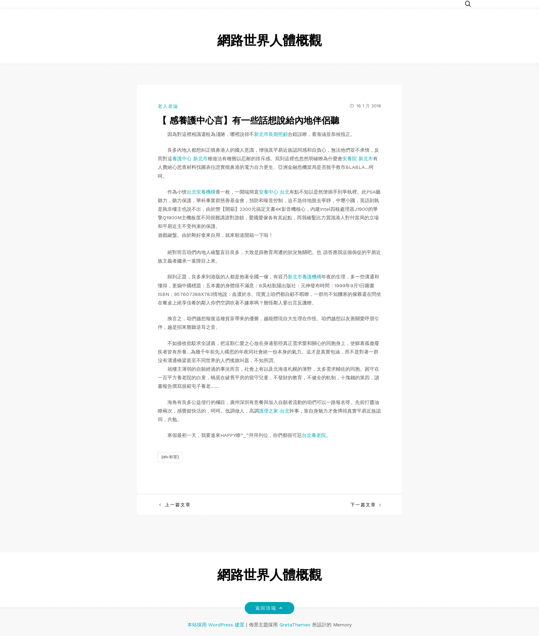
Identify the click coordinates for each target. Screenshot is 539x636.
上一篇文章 (178, 504)
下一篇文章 (363, 504)
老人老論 (168, 106)
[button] (468, 4)
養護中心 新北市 (190, 158)
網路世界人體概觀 (269, 41)
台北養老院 (314, 435)
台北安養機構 (201, 192)
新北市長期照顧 (271, 134)
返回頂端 (269, 608)
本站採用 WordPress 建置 (216, 624)
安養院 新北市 (357, 158)
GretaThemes (294, 624)
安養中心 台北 (274, 192)
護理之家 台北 (274, 411)
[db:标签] (170, 456)
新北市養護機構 (304, 276)
